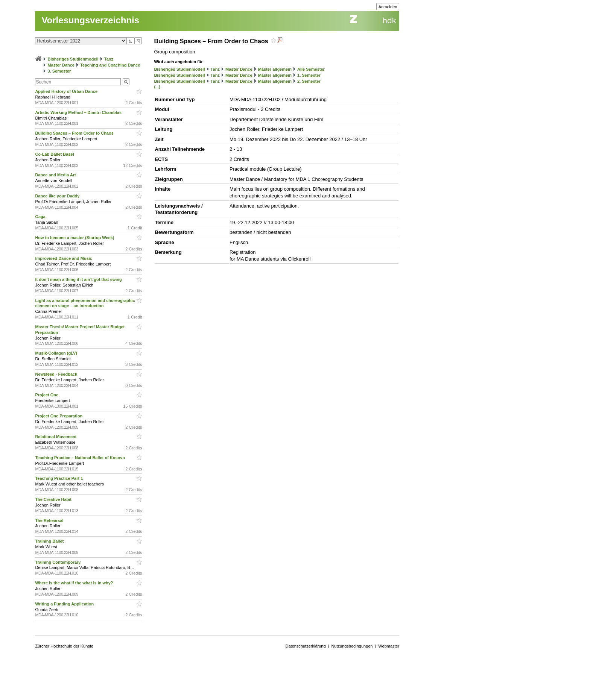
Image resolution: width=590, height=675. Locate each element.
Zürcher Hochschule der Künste (64, 646)
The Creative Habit (54, 499)
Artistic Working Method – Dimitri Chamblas (79, 112)
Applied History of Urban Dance (67, 91)
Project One (47, 395)
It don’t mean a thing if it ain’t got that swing (79, 279)
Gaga (41, 216)
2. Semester (309, 81)
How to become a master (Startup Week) (75, 237)
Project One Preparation (59, 416)
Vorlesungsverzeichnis (90, 20)
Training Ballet (50, 541)
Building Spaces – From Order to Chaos (74, 133)
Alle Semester (311, 69)
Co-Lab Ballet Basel (55, 154)
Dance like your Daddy (58, 196)
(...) (157, 87)
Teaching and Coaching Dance (110, 65)
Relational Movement (56, 436)
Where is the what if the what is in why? (74, 583)
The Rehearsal (49, 520)
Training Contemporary (58, 562)
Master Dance (61, 65)
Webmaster (388, 646)
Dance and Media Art (56, 175)
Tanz (108, 59)
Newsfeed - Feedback (56, 374)
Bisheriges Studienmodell (73, 59)
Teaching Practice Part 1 (59, 478)
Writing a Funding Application (65, 604)
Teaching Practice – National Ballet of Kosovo (80, 457)
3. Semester (59, 71)
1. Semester (309, 75)
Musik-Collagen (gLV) (56, 353)
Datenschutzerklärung (306, 646)
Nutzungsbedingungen (352, 646)
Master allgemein (275, 69)
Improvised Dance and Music (64, 258)
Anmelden (388, 7)
